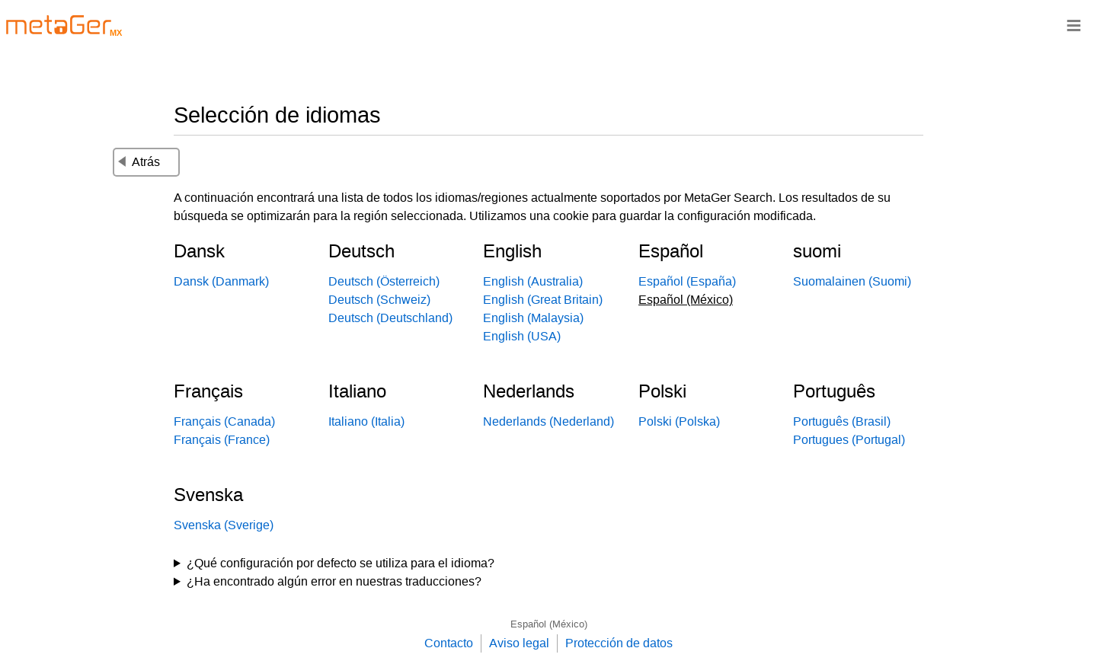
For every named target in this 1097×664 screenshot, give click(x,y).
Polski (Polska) (679, 421)
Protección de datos (619, 643)
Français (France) (222, 439)
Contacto (448, 643)
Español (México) (548, 624)
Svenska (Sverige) (223, 525)
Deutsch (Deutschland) (390, 317)
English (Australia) (533, 281)
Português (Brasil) (842, 421)
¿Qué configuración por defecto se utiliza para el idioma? (340, 563)
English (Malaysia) (533, 317)
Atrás (139, 161)
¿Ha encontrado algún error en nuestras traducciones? (334, 581)
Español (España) (687, 281)
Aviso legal (519, 643)
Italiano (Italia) (366, 421)
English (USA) (522, 336)
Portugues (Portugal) (849, 439)
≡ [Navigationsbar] (1074, 25)
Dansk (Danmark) (221, 281)
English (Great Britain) (543, 299)
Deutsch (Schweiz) (379, 299)
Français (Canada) (224, 421)
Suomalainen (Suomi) (852, 281)
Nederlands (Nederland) (548, 421)
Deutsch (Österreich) (384, 281)
